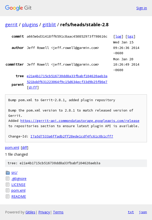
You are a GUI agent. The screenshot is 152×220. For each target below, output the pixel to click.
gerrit (11, 24)
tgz (130, 36)
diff (33, 87)
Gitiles (30, 212)
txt (131, 212)
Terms (58, 212)
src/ (14, 172)
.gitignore (18, 178)
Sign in (141, 8)
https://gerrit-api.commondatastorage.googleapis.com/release (79, 121)
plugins (30, 24)
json (143, 212)
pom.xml (12, 147)
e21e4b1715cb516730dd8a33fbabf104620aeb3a (67, 76)
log (118, 36)
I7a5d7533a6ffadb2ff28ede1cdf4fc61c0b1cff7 (72, 136)
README (18, 196)
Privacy (44, 212)
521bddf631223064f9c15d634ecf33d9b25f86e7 (67, 81)
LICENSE (18, 184)
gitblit (49, 24)
